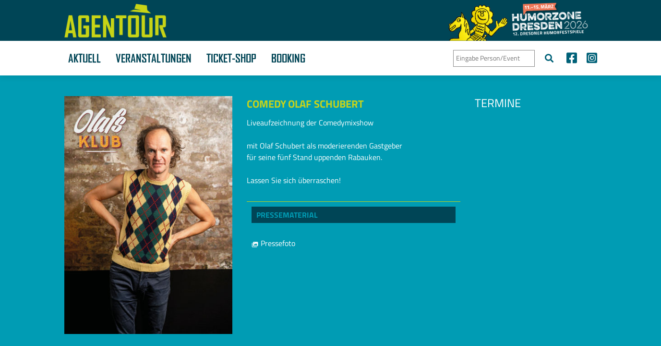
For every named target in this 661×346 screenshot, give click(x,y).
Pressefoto (273, 243)
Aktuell (84, 58)
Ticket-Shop (231, 58)
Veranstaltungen (154, 58)
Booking (288, 58)
